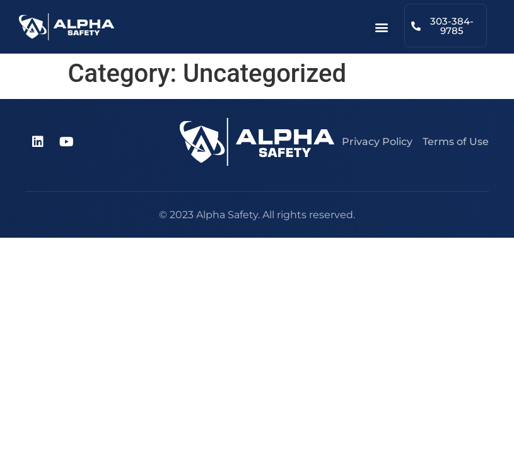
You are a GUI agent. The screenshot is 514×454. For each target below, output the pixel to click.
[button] (381, 26)
